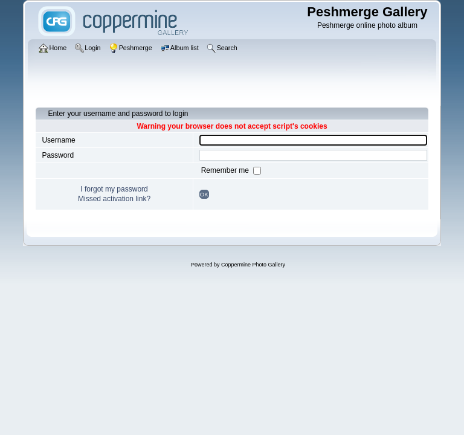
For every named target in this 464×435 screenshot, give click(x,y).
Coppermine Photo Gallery (253, 265)
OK (204, 194)
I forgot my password (113, 189)
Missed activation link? (114, 199)
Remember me (226, 170)
